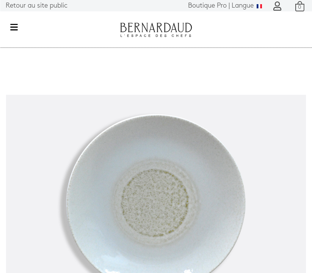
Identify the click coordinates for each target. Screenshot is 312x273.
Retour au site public (36, 5)
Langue (225, 5)
